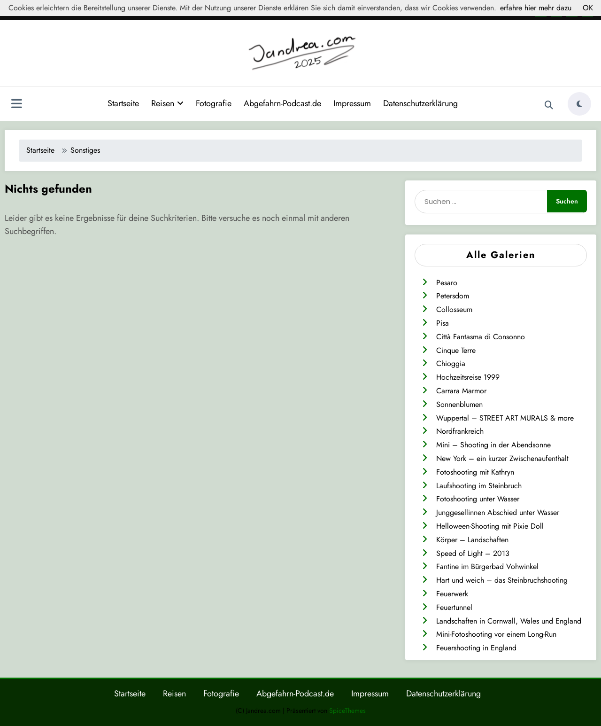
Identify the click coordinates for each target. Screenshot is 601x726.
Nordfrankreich (460, 430)
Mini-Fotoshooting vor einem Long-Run (496, 633)
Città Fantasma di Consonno (480, 336)
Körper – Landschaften (472, 539)
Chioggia (450, 363)
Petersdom (452, 295)
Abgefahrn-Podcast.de (282, 103)
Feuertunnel (454, 606)
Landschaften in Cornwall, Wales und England (508, 620)
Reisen (167, 103)
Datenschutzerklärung (420, 103)
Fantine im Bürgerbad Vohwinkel (487, 566)
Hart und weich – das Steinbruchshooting (502, 579)
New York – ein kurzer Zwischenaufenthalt (502, 458)
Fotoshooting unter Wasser (477, 498)
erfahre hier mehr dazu (535, 7)
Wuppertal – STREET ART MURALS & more (505, 417)
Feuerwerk (452, 593)
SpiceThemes (347, 710)
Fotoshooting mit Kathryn (475, 471)
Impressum (352, 103)
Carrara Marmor (461, 390)
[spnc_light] (579, 103)
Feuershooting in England (476, 647)
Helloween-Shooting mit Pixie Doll (490, 525)
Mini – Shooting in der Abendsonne (493, 444)
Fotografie (213, 103)
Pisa (442, 322)
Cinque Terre (456, 349)
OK (588, 7)
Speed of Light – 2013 (472, 552)
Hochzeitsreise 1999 (468, 376)
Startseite (123, 103)
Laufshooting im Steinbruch (479, 485)
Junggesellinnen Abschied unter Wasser (497, 512)
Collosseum (454, 309)
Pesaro (446, 282)
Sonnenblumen (459, 403)
